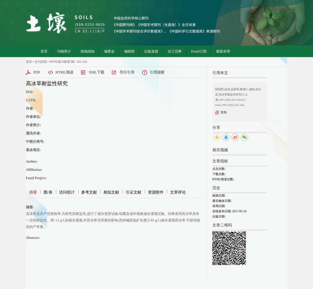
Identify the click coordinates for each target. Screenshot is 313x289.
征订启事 (175, 51)
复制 (224, 112)
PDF (37, 72)
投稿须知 (88, 51)
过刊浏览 (41, 61)
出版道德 (151, 51)
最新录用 (223, 51)
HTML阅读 (64, 72)
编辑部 (129, 51)
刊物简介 (64, 51)
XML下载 (96, 72)
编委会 (109, 51)
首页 (44, 51)
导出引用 (127, 72)
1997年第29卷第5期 (61, 61)
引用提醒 (157, 72)
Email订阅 (198, 51)
